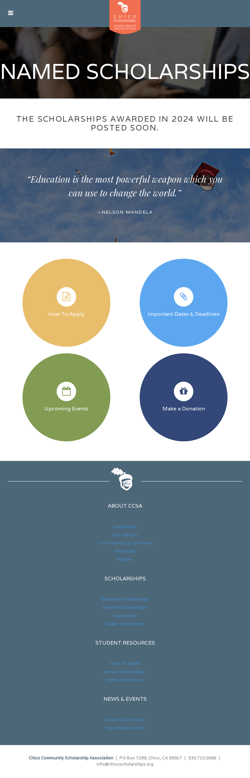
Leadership (125, 527)
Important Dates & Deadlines (184, 314)
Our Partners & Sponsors (125, 543)
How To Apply (66, 314)
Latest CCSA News (125, 720)
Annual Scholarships (125, 672)
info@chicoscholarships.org (125, 765)
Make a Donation (183, 409)
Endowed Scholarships (125, 600)
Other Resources (125, 680)
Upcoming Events (66, 409)
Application (125, 616)
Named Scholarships (125, 71)
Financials (125, 552)
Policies (125, 560)
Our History (125, 535)
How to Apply (125, 664)
